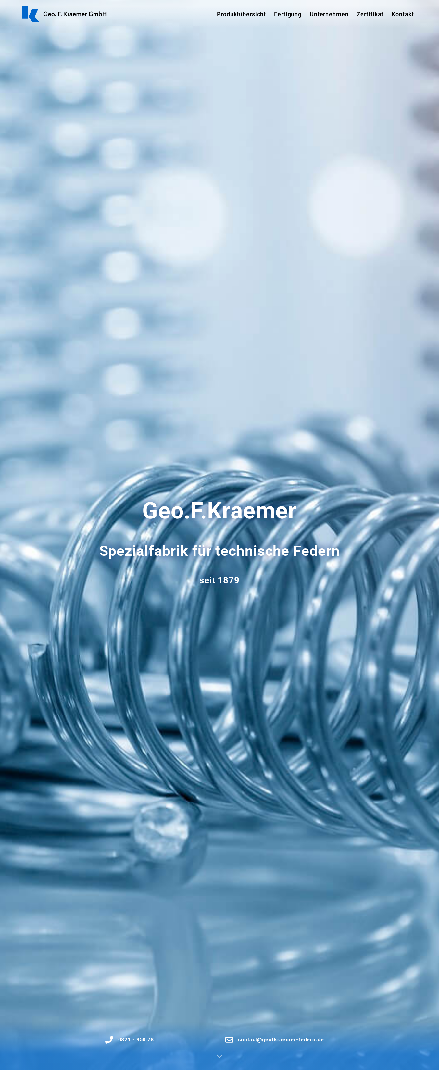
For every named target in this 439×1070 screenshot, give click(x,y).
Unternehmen (329, 14)
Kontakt (403, 14)
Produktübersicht (241, 14)
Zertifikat (370, 14)
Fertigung (288, 14)
